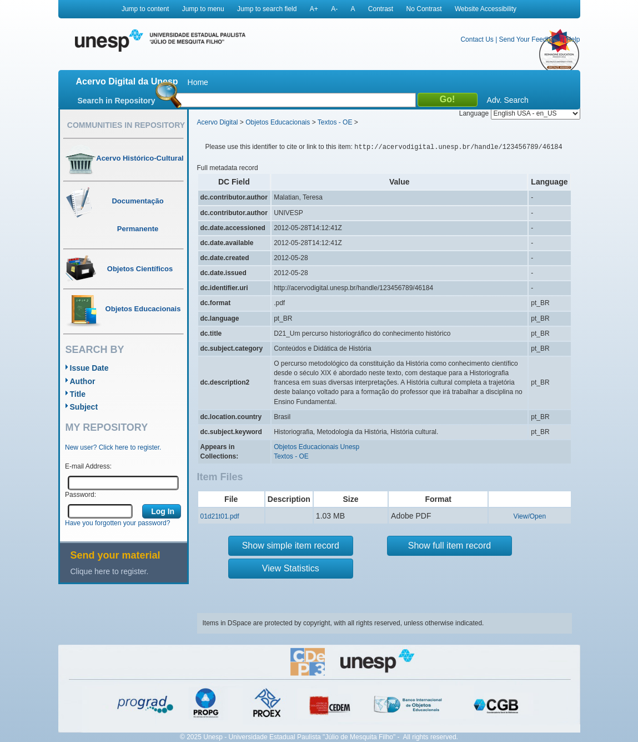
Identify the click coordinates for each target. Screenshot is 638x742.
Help (573, 39)
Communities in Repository (126, 125)
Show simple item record (290, 545)
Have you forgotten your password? (117, 523)
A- (334, 9)
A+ (314, 9)
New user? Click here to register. (113, 447)
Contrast (380, 9)
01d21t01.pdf (219, 516)
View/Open (530, 516)
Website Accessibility (485, 9)
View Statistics (290, 568)
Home (198, 82)
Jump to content (145, 9)
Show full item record (449, 545)
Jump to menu (203, 9)
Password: (80, 495)
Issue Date (89, 367)
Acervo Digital (217, 122)
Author (83, 381)
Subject (84, 406)
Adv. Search (508, 100)
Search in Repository (116, 100)
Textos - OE (335, 122)
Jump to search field (267, 9)
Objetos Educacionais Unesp (316, 447)
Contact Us (476, 39)
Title (78, 394)
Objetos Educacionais (277, 122)
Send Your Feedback (530, 39)
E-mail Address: (88, 466)
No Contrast (424, 9)
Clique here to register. (110, 571)
